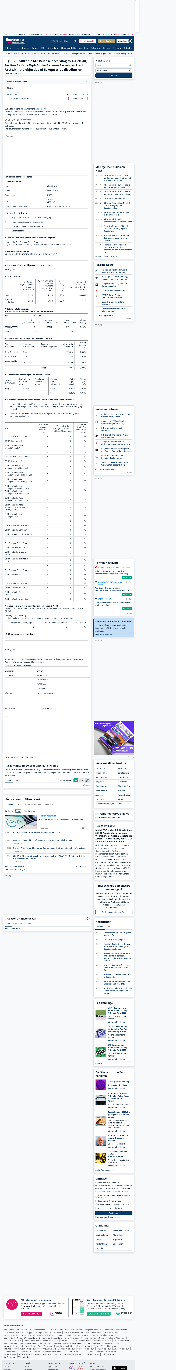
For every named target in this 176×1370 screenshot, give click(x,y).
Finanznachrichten (37, 1329)
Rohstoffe (95, 48)
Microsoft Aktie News (13, 1338)
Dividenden (118, 1244)
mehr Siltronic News (14, 866)
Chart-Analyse (102, 786)
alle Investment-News (105, 469)
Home (7, 54)
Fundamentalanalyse (105, 803)
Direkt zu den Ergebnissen (107, 1217)
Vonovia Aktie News (110, 1343)
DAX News (51, 1329)
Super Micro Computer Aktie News (69, 1354)
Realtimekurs (101, 790)
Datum (18, 811)
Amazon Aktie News (45, 1335)
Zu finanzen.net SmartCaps (114, 912)
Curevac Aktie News (85, 1349)
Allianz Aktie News (105, 1335)
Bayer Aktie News (27, 1335)
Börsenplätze (101, 777)
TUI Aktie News (88, 1335)
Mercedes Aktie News (72, 1343)
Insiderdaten (101, 1244)
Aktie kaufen (78, 98)
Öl (111, 34)
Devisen (117, 48)
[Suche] (75, 41)
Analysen (25, 99)
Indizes (25, 48)
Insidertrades (124, 795)
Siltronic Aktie (25, 54)
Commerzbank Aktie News (92, 1338)
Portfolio (99, 1248)
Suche (114, 75)
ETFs (43, 48)
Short (17, 780)
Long (8, 780)
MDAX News (63, 1329)
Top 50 (98, 1239)
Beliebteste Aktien (121, 1230)
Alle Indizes (118, 1235)
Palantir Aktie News (28, 1349)
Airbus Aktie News (121, 1340)
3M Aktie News (10, 1357)
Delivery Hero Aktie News (74, 1351)
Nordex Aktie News (92, 1343)
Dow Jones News (91, 1329)
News (16, 48)
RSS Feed (81, 866)
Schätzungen (123, 773)
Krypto (106, 48)
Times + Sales (101, 773)
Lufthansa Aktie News (102, 1340)
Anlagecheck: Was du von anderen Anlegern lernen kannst (115, 442)
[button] (87, 41)
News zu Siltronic (38, 54)
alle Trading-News (104, 315)
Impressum (52, 1367)
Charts (9, 99)
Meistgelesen (30, 811)
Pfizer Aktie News (108, 1346)
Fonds (35, 48)
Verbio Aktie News (109, 1354)
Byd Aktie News (10, 1343)
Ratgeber (128, 48)
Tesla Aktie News (111, 1332)
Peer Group (50, 804)
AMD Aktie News (11, 1346)
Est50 (20, 34)
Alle (19, 804)
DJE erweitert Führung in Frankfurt (112, 429)
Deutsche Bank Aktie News (50, 1338)
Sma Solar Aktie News (52, 1351)
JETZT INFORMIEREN (31, 1314)
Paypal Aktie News (50, 1340)
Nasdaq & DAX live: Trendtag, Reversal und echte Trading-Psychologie (115, 277)
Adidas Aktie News (121, 1349)
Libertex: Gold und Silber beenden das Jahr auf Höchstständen (112, 456)
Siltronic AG (12, 94)
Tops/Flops (118, 1239)
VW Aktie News (24, 1357)
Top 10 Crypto (53, 34)
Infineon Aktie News (32, 1340)
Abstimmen (114, 1213)
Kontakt (7, 1367)
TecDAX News (76, 1329)
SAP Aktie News (30, 1338)
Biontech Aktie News (28, 1343)
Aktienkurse (101, 1230)
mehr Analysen (12, 928)
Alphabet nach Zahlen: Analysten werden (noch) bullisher (116, 415)
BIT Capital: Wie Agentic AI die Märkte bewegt (114, 436)
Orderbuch (123, 777)
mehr (98, 1063)
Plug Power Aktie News (116, 1338)
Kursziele (100, 799)
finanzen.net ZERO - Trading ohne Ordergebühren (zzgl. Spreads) (113, 422)
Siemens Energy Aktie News (68, 1335)
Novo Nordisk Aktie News (88, 1346)
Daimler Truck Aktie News (30, 1351)
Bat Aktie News (10, 1354)
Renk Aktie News (83, 1340)
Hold (22, 923)
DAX (6, 34)
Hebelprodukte (68, 48)
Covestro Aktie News (47, 1349)
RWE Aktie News (67, 1340)
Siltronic (39, 108)
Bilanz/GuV (123, 768)
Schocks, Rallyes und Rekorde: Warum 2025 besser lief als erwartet (114, 463)
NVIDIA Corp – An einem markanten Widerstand (112, 296)
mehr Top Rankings (104, 1170)
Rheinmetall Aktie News (91, 1332)
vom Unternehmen (33, 804)
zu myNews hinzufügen (16, 869)
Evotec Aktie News (46, 1346)
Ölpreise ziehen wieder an (113, 290)
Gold (123, 34)
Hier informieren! (104, 634)
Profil (120, 799)
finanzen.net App (97, 1367)
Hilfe (27, 1367)
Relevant (10, 804)
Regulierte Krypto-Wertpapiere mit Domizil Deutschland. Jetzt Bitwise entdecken (115, 449)
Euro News (20, 1332)
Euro (98, 34)
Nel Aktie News (10, 1351)
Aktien (8, 48)
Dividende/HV (124, 786)
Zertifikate (53, 48)
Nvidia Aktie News (71, 1332)
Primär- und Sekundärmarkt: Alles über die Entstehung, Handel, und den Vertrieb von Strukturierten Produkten (115, 271)
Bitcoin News (56, 1332)
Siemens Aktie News (66, 1349)
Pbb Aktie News (93, 1354)
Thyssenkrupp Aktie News (50, 1343)
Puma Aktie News (103, 1349)
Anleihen (83, 48)
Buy (15, 923)
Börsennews (9, 1329)
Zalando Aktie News (43, 1354)
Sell (29, 923)
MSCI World (35, 34)
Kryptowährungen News (37, 1332)
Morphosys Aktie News (65, 1346)
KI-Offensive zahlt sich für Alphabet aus (113, 310)
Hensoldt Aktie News (13, 1340)
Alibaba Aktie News (95, 1351)
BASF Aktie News (11, 1335)
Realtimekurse (102, 1235)
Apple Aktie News (71, 1338)
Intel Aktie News (11, 1349)
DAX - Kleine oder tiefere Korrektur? (113, 303)
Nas (70, 34)
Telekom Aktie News (114, 1351)
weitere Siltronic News (106, 256)
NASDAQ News (106, 1329)
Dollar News (9, 1332)
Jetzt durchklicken (116, 1022)
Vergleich (100, 781)
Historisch (122, 781)
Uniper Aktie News (28, 1346)
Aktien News (21, 1329)
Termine (121, 790)
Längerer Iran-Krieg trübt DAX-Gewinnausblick (115, 284)
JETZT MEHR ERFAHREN (99, 1314)
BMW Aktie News (26, 1354)
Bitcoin (84, 34)
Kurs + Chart (101, 768)
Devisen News (121, 1329)
